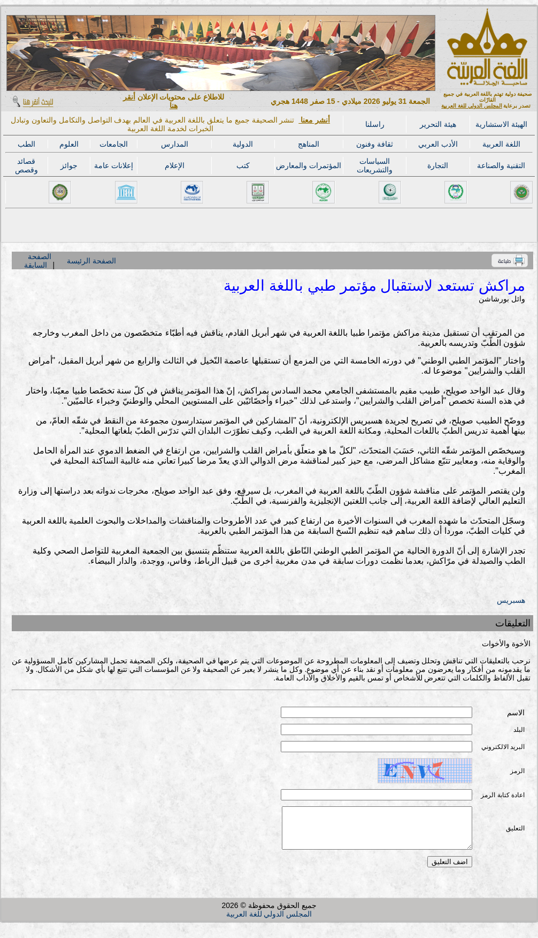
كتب (243, 165)
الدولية (243, 144)
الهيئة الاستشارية (501, 124)
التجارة (437, 165)
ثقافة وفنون (374, 144)
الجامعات (113, 144)
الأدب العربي (438, 144)
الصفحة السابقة (37, 260)
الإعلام (175, 165)
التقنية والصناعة (501, 165)
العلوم (69, 144)
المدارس (174, 144)
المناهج (308, 144)
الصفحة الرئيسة (91, 260)
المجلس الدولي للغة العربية (471, 106)
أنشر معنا (314, 120)
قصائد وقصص (26, 165)
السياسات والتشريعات (375, 165)
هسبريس (511, 600)
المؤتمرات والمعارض (308, 165)
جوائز (69, 165)
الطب (26, 144)
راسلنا (375, 124)
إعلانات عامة (113, 165)
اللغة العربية (501, 144)
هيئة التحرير (438, 124)
